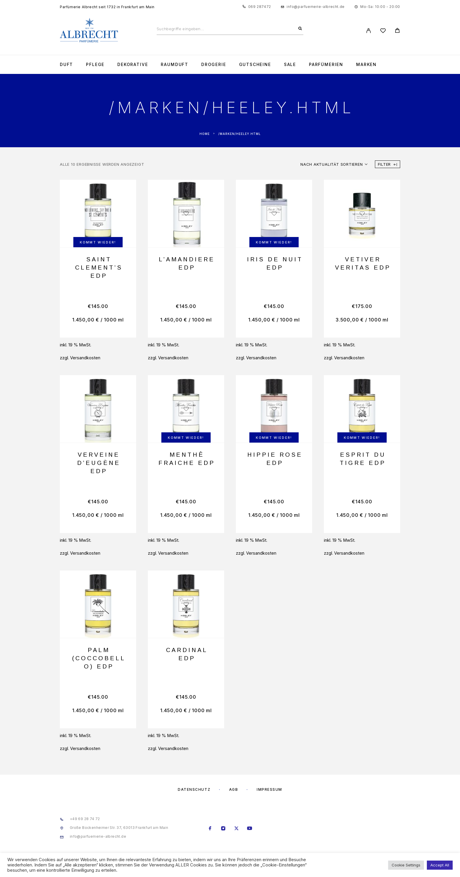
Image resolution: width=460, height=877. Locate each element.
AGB (233, 789)
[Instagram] (223, 829)
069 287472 (259, 6)
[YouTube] (249, 829)
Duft (66, 64)
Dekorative (132, 64)
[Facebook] (210, 829)
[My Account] (368, 30)
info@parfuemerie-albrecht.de (316, 6)
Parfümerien (326, 64)
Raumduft (174, 64)
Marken (366, 64)
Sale (290, 64)
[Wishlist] (383, 31)
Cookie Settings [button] (406, 865)
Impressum (269, 789)
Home (204, 134)
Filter (387, 164)
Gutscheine (255, 64)
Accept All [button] (439, 865)
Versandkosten (85, 357)
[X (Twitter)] (236, 829)
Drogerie (213, 64)
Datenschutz (194, 789)
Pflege (95, 64)
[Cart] (397, 31)
